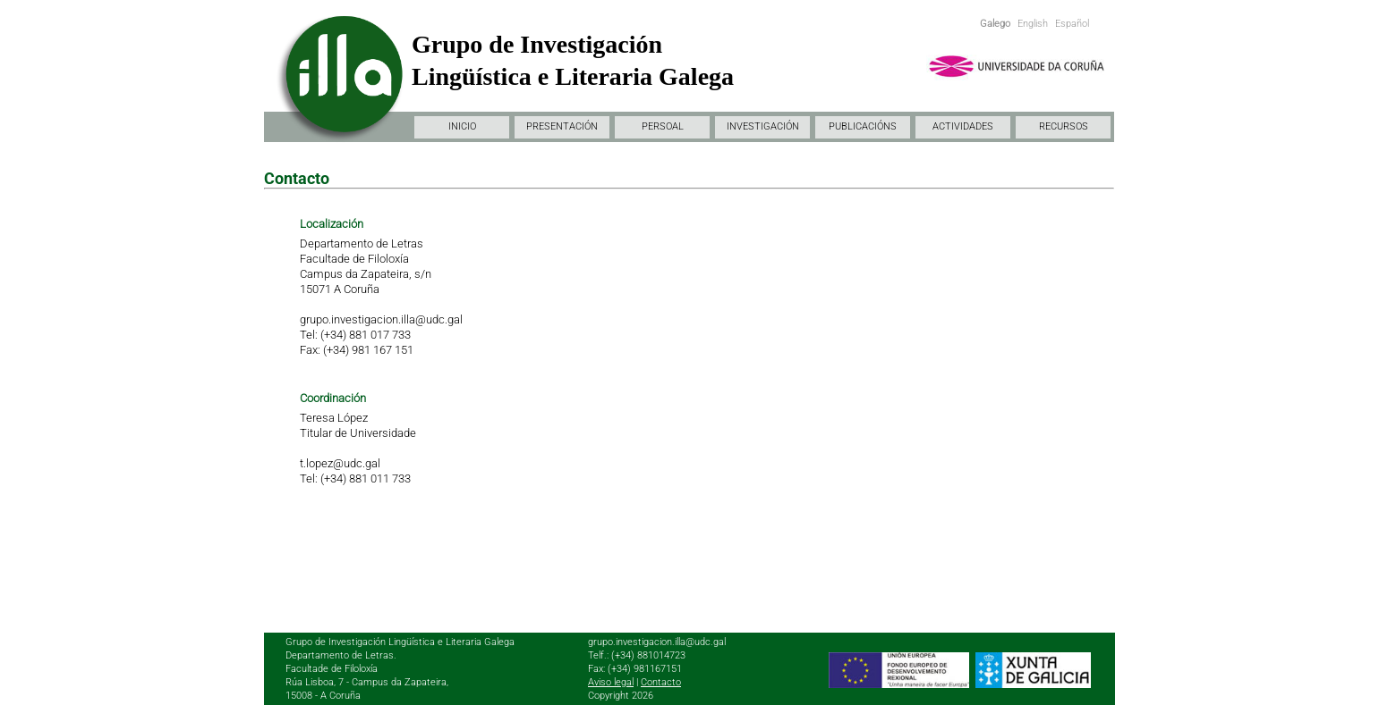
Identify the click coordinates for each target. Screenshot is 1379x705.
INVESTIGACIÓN (763, 126)
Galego (995, 23)
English (1032, 23)
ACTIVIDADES (962, 126)
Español (1072, 23)
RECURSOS (1063, 126)
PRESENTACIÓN (562, 126)
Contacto (661, 682)
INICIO (462, 126)
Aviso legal (611, 682)
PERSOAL (663, 126)
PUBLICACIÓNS (863, 126)
